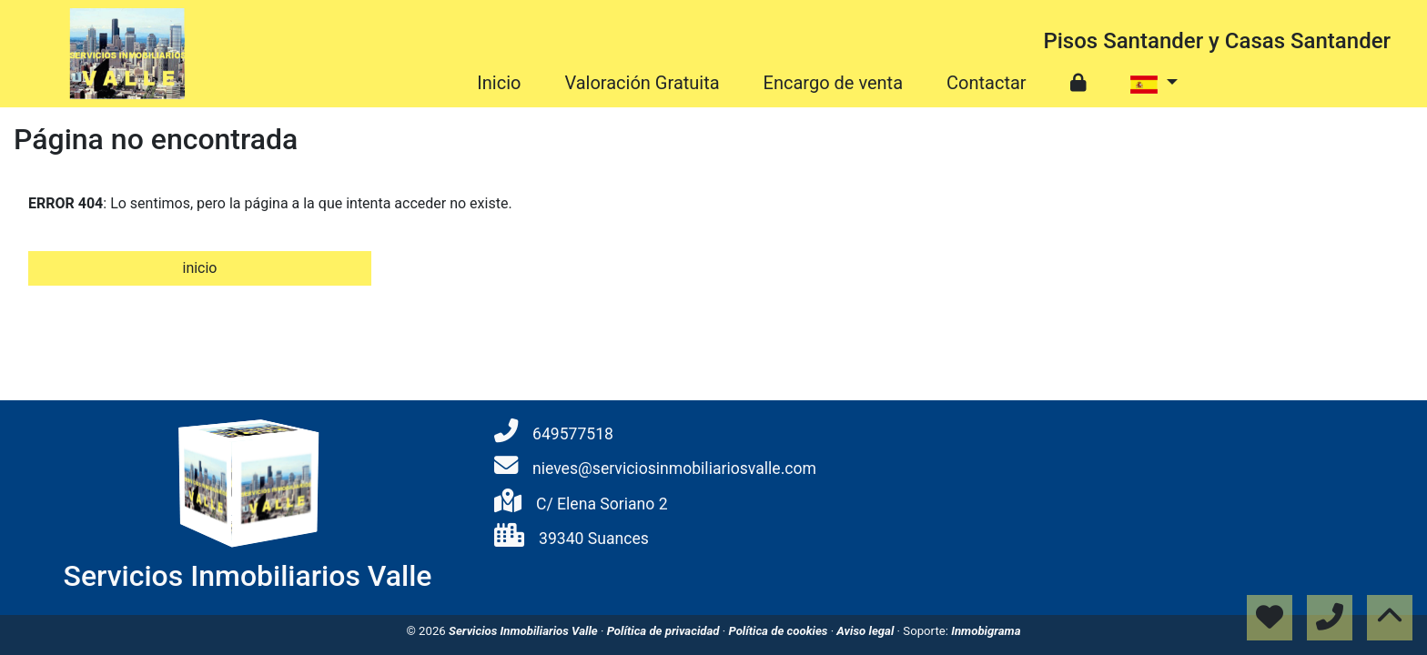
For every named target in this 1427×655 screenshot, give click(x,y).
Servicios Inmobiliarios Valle (525, 631)
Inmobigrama (985, 631)
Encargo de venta (833, 83)
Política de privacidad (665, 631)
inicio (199, 268)
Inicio (499, 83)
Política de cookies (779, 631)
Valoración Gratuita (641, 83)
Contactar (986, 83)
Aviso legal (866, 631)
